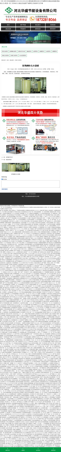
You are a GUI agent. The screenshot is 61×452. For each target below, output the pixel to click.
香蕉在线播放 (45, 437)
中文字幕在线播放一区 (41, 309)
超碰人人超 (11, 355)
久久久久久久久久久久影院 (18, 414)
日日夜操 (29, 259)
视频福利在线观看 (12, 411)
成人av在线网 (42, 408)
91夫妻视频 (53, 232)
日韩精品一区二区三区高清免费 (29, 318)
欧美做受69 (28, 391)
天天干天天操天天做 (17, 318)
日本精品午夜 (34, 367)
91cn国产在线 (14, 418)
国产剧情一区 (34, 330)
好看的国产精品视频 (28, 363)
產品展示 (38, 25)
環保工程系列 (5, 55)
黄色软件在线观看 (9, 323)
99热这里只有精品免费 (36, 218)
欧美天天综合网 (52, 384)
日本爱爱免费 (41, 259)
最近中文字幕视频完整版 (43, 318)
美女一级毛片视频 (47, 347)
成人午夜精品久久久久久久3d (13, 235)
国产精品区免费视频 (26, 442)
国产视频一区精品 (46, 262)
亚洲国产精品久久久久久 (6, 232)
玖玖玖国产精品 (52, 273)
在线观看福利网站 (53, 381)
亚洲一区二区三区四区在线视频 (11, 426)
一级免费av (35, 320)
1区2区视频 (20, 383)
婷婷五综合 (50, 247)
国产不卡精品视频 (12, 218)
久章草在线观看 (49, 222)
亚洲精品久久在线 (29, 287)
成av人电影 (28, 354)
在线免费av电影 (53, 364)
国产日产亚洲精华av (49, 255)
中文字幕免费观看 (11, 381)
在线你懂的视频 (28, 244)
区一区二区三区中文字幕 (46, 337)
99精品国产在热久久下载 (39, 369)
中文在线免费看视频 (22, 346)
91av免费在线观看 (26, 420)
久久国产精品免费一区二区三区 (38, 412)
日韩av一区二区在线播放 (19, 269)
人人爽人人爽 (33, 352)
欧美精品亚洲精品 (49, 443)
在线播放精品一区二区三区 (19, 273)
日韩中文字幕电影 (31, 443)
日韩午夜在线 (53, 386)
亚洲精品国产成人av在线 (17, 400)
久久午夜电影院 (42, 249)
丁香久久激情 (32, 398)
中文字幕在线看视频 (8, 384)
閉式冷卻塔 (5, 51)
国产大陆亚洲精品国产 (38, 338)
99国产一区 (36, 423)
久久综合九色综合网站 (24, 221)
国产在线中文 (11, 245)
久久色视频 (50, 363)
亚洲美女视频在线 (7, 213)
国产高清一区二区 (28, 361)
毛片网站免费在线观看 (9, 279)
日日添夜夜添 (31, 309)
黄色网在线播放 (53, 435)
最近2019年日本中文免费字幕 (21, 335)
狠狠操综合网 (53, 211)
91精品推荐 (53, 428)
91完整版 (56, 372)
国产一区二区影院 (17, 321)
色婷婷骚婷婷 (32, 355)
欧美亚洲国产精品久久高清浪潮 (37, 387)
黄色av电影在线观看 (30, 313)
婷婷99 (32, 381)
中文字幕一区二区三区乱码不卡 (36, 429)
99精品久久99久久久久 (8, 272)
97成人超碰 (27, 327)
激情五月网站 (22, 423)
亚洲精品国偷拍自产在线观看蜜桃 (24, 415)
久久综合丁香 (31, 418)
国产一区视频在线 (6, 258)
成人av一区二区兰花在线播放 (34, 357)
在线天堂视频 (15, 357)
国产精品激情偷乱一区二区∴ (49, 401)
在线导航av (46, 415)
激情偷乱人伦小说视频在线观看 (51, 329)
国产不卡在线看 (44, 282)
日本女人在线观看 (13, 372)
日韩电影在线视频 (18, 343)
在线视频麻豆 (32, 437)
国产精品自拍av (21, 391)
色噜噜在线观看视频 (28, 383)
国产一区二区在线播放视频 (36, 312)
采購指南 (52, 25)
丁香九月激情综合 (12, 438)
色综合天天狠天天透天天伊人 (20, 249)
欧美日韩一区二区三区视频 (6, 347)
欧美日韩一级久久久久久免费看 (43, 355)
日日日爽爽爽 (44, 363)
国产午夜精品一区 (18, 250)
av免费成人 (58, 230)
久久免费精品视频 (50, 316)
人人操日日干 (19, 363)
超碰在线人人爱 (56, 213)
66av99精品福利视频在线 (30, 404)
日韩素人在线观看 (32, 227)
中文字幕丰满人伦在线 (21, 225)
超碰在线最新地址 (16, 222)
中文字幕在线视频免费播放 (25, 292)
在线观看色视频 (27, 389)
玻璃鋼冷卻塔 (13, 51)
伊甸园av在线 (3, 244)
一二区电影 (25, 216)
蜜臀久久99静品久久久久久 (9, 252)
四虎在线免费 (40, 329)
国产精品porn (3, 216)
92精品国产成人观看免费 (24, 358)
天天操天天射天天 (51, 349)
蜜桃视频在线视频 (45, 232)
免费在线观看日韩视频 (52, 367)
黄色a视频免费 (10, 350)
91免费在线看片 (42, 224)
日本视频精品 (10, 406)
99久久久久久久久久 (22, 443)
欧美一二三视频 (46, 218)
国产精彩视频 (35, 224)
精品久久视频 (46, 241)
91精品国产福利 (33, 421)
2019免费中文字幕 (14, 287)
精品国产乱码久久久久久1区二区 (14, 304)
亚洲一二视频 (21, 372)
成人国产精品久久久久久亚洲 (32, 236)
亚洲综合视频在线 (9, 270)
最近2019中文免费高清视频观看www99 (9, 301)
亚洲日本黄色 (15, 380)
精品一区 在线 (36, 276)
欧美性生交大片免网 (9, 446)
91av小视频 (5, 425)
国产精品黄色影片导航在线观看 (53, 380)
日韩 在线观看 (26, 340)
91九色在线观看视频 (18, 337)
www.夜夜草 (53, 307)
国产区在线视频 (36, 411)
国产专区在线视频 (49, 418)
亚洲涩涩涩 (17, 298)
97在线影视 (40, 428)
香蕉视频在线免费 (6, 239)
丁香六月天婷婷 (22, 378)
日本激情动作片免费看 (15, 281)
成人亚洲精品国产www (28, 432)
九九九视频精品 (57, 247)
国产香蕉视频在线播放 (24, 380)
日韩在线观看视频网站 (37, 415)
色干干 (9, 329)
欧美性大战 (2, 341)
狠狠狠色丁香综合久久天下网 (37, 324)
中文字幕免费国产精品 (48, 215)
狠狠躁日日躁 (17, 233)
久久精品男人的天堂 (32, 225)
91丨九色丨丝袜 (23, 357)
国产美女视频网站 (13, 378)
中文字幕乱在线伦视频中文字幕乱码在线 (11, 211)
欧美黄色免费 (52, 304)
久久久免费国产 (46, 442)
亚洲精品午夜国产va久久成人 (33, 323)
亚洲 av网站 (57, 215)
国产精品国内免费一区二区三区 (38, 438)
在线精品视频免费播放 (53, 392)
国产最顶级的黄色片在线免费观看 (39, 389)
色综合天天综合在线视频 (48, 235)
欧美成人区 (4, 364)
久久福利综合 (28, 414)
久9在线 (10, 332)
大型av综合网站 (24, 315)
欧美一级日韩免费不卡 (37, 250)
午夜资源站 (6, 397)
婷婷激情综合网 (46, 386)
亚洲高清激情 (52, 245)
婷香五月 (26, 400)
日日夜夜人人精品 (42, 360)
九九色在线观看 (27, 304)
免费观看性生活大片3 (33, 249)
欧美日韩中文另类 (10, 341)
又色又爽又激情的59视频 (36, 384)
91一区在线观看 (5, 326)
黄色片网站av (12, 210)
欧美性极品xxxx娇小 (9, 233)
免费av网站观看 (38, 215)
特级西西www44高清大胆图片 (13, 315)
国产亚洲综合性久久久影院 (15, 310)
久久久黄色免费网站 (16, 329)
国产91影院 (56, 403)
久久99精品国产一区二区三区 (39, 266)
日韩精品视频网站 (25, 395)
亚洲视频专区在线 (10, 261)
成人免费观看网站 (48, 445)
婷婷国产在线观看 (9, 349)
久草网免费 (11, 425)
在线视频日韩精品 (18, 340)
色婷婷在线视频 (44, 340)
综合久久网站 (39, 216)
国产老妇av (29, 411)
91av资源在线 (5, 241)
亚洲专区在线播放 (11, 225)
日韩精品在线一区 (44, 273)
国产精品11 (40, 409)
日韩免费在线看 (42, 380)
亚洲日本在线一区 (44, 245)
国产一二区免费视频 (44, 423)
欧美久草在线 (9, 313)
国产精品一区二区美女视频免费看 (10, 386)
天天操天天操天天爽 (8, 253)
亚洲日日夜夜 (3, 219)
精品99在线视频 (19, 381)
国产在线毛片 (29, 289)
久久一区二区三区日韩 (38, 307)
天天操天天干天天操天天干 (48, 292)
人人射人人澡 (37, 363)
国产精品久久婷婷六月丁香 (52, 287)
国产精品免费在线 (19, 360)
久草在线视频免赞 (6, 284)
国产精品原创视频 (11, 216)
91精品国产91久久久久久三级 (22, 245)
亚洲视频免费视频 (12, 238)
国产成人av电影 (30, 275)
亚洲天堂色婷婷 (8, 380)
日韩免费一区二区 (44, 275)
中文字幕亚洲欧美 (52, 375)
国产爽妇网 (28, 326)
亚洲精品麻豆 (46, 428)
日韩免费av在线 (11, 244)
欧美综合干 (10, 333)
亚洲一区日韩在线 (43, 343)
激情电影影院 (39, 364)
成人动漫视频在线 (13, 320)
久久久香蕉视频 (44, 417)
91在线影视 (50, 284)
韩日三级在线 (4, 249)
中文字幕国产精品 (40, 418)
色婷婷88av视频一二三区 (26, 303)
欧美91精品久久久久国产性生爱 (41, 230)
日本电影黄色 (25, 215)
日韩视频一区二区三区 (29, 364)
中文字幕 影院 (35, 267)
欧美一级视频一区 (11, 363)
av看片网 (30, 341)
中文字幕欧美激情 (51, 289)
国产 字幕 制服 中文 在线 (15, 290)
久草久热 (8, 354)
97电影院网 (31, 215)
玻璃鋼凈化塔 (9, 157)
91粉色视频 (55, 296)
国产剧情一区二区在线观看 (32, 273)
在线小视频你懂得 (11, 316)
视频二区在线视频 (4, 320)
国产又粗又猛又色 (53, 400)
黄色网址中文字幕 (39, 313)
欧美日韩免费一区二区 (11, 428)
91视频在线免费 (7, 361)
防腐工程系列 (14, 55)
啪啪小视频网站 (17, 429)
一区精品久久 (5, 310)
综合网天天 (3, 381)
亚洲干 (41, 377)
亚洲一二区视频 (53, 298)
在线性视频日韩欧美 (34, 245)
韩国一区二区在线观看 (45, 333)
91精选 (11, 228)
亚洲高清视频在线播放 (46, 281)
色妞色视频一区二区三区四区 (28, 222)
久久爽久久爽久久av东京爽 (23, 438)
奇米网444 (34, 259)
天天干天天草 (52, 216)
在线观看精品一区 (16, 262)
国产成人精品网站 (4, 210)
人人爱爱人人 (55, 394)
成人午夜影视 (15, 423)
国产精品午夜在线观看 (45, 279)
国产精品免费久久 (56, 323)
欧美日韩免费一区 (41, 394)
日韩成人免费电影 (47, 261)
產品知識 (8, 29)
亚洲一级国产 (13, 374)
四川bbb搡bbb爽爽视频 (50, 369)
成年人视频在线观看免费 (19, 236)
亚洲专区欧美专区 (15, 239)
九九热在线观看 (6, 327)
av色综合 (37, 406)
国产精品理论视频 (16, 442)
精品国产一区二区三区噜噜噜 (30, 252)
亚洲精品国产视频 (8, 337)
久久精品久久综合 (41, 352)
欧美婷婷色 (27, 375)
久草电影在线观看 (38, 366)
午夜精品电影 (3, 398)
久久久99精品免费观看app (54, 295)
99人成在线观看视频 (37, 434)
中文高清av (45, 327)
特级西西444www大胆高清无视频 (31, 343)
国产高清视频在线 (37, 303)
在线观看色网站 (53, 327)
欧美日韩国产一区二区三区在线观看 (16, 377)
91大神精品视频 (27, 337)
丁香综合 (7, 230)
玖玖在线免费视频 (21, 218)
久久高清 (45, 370)
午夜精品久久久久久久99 (36, 440)
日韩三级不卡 (12, 247)
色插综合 (49, 296)
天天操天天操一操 (42, 346)
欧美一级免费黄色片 (15, 303)
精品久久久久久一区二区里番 (20, 228)
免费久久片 (49, 412)
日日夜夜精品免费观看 (40, 316)
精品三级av (41, 397)
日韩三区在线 (49, 403)
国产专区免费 (49, 335)
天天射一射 (22, 366)
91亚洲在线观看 (33, 315)
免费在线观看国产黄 (39, 255)
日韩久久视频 (53, 344)
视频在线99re (16, 278)
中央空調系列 (22, 55)
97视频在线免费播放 (23, 386)
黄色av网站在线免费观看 (50, 377)
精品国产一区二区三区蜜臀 (34, 286)
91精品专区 (22, 287)
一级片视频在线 (42, 367)
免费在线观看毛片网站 (9, 370)
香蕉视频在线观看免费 (17, 403)
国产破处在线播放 (44, 426)
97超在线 (57, 292)
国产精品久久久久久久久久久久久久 (41, 374)
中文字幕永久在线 (23, 408)
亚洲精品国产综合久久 (54, 340)
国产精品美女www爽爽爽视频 (54, 242)
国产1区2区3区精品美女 (46, 323)
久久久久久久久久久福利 (36, 241)
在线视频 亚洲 (48, 383)
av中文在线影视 (17, 384)
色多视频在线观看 (53, 421)
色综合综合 (16, 313)
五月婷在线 (21, 296)
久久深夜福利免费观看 (24, 282)
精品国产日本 (12, 375)
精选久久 (21, 364)
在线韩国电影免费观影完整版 (25, 435)
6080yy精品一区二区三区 (25, 293)
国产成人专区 (51, 343)
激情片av (16, 282)
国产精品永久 (18, 286)
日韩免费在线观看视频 (36, 354)
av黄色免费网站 (53, 225)
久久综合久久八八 (50, 446)
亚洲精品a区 (40, 238)
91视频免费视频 (41, 403)
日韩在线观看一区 (17, 330)
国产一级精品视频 (14, 397)
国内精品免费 (8, 432)
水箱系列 (48, 51)
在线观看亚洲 (14, 307)
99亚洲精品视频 (34, 397)
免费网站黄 (57, 406)
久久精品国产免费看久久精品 (25, 320)
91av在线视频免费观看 (38, 244)
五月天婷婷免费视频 (9, 335)
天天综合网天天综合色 (7, 255)
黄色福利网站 (50, 360)
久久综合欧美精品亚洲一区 (46, 213)
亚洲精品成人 (44, 411)
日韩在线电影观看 (8, 309)
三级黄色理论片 (38, 270)
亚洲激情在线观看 (10, 360)
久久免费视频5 (34, 380)
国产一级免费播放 (38, 370)
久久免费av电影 (4, 332)
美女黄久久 (7, 401)
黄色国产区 (41, 221)
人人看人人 (46, 216)
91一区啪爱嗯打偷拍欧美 (48, 239)
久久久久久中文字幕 (9, 445)
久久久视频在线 (18, 445)
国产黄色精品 (17, 323)
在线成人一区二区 (47, 219)
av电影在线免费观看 (25, 333)
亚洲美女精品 (40, 306)
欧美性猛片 (20, 374)
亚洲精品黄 (47, 429)
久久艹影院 (9, 435)
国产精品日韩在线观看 (39, 383)
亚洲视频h (43, 293)
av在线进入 (51, 267)
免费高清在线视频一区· (13, 408)
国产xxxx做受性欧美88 (16, 258)
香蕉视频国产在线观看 (55, 397)
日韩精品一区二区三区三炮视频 (24, 369)
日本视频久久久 (25, 352)
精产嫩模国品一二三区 (42, 278)
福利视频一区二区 (24, 213)
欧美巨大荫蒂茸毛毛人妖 (32, 378)
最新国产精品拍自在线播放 (17, 327)
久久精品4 (30, 235)
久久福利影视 (5, 312)
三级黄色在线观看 (16, 352)
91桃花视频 (54, 228)
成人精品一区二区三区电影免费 (24, 434)
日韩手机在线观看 (51, 224)
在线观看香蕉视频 (26, 412)
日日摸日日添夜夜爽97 (40, 446)
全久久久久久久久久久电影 (41, 432)
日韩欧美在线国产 (45, 361)
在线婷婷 (54, 261)
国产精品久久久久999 (11, 443)
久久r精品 (12, 326)
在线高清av (49, 233)
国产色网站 (52, 230)
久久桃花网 (14, 435)
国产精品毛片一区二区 (47, 303)
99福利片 (7, 281)
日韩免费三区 (28, 267)
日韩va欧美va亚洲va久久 (50, 431)
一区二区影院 (26, 428)
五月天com (17, 344)
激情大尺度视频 (53, 241)
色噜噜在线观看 (21, 238)
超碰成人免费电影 (44, 236)
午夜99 (46, 304)
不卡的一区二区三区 (35, 340)
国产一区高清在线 (34, 333)
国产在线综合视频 (25, 384)
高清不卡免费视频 (35, 426)
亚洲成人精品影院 (13, 264)
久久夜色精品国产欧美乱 (54, 330)
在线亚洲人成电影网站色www (42, 381)
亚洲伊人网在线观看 (32, 298)
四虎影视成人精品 (52, 278)
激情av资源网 (19, 389)
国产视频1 (52, 415)
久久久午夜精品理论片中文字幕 (40, 247)
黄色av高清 (17, 350)
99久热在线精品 (34, 221)
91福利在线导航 (27, 250)
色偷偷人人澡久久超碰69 (37, 326)
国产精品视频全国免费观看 (21, 425)
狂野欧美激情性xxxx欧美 (28, 232)
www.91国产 (19, 216)
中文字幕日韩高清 (45, 344)
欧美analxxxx (24, 259)
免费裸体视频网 (42, 242)
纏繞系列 (29, 51)
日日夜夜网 (37, 372)
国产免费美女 (29, 423)
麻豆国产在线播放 (9, 250)
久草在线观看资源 (28, 338)
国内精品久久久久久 (47, 395)
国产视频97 (37, 275)
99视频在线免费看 (28, 370)
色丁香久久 (14, 401)
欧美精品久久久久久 (47, 354)
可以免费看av (3, 215)
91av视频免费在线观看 (12, 417)
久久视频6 (8, 400)
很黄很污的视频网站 (34, 213)
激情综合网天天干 (6, 276)
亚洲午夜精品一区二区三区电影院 (47, 320)
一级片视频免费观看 (9, 340)
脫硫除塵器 (9, 159)
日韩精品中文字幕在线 (36, 239)
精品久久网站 (52, 306)
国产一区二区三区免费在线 (53, 346)
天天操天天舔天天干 (56, 218)
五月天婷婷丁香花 (48, 398)
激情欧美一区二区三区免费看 (36, 264)
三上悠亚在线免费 (16, 367)
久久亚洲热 (23, 289)
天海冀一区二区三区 (51, 391)
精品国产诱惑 (50, 252)
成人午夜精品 (31, 228)
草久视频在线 (26, 241)
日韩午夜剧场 (17, 395)
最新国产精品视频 (42, 350)
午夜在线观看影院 (36, 420)
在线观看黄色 (26, 394)
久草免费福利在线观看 (54, 437)
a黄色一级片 (17, 272)
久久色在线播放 (38, 219)
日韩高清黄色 (28, 269)
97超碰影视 (56, 303)
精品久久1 (45, 384)
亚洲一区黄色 (16, 347)
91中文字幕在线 (31, 299)
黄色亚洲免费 (37, 361)
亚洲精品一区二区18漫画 (36, 395)
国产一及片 (10, 249)
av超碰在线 (9, 262)
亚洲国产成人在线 (29, 372)
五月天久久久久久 (10, 440)
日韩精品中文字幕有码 (24, 397)
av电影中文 (46, 338)
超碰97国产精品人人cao (31, 238)
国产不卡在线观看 (26, 330)
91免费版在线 (51, 378)
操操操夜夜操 (55, 408)
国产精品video (25, 440)
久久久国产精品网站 (47, 425)
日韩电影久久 (9, 269)
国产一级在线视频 (19, 244)
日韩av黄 (25, 227)
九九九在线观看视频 (44, 435)
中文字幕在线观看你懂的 (36, 261)
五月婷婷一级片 (12, 409)
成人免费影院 (19, 227)
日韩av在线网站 (8, 437)
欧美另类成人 (27, 381)
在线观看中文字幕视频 (35, 375)
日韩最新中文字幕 (52, 432)
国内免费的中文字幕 (35, 281)
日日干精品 (16, 255)
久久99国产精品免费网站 (6, 352)
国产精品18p (6, 287)
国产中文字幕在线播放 (8, 282)
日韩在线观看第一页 (38, 211)
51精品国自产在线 (54, 404)
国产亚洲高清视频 (51, 269)
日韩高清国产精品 (33, 409)
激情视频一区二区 (9, 275)
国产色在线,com (14, 296)
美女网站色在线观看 (33, 408)
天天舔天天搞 (24, 262)
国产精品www (16, 259)
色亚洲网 (32, 270)
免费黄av (29, 247)
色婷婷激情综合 (50, 352)
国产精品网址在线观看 (43, 400)
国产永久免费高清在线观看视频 (20, 309)
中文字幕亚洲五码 (27, 374)
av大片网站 (23, 256)
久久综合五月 (52, 417)
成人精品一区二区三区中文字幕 (9, 383)
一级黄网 (23, 323)
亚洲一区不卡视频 (55, 262)
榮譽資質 (38, 29)
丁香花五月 (48, 394)
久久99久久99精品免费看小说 (31, 284)
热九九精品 (19, 428)
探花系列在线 (50, 249)
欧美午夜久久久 (51, 389)
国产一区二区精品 (11, 266)
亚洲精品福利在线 (8, 431)
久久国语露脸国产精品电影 (31, 242)
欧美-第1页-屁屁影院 (19, 406)
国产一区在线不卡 (25, 272)
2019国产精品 (32, 216)
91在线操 (56, 358)
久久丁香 (27, 437)
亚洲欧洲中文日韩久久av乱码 (22, 421)
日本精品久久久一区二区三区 (18, 354)
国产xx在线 (25, 253)
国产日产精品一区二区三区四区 (51, 414)
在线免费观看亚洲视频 (14, 312)
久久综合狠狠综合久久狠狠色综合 (38, 233)
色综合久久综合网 (15, 289)
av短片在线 (17, 349)
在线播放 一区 (55, 315)
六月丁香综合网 (25, 290)
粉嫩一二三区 (48, 408)
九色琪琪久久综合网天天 (26, 276)
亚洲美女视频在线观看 (25, 224)
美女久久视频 (3, 363)
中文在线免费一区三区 (43, 225)
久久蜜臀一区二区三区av (8, 295)
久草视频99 (52, 275)
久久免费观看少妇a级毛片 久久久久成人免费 (32, 445)
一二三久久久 (23, 235)
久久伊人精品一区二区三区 (34, 253)
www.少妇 (44, 286)
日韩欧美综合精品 (17, 253)
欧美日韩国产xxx (48, 324)
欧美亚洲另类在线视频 (25, 239)
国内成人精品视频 (37, 292)
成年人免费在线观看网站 (36, 347)
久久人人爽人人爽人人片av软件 (47, 406)
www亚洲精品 (13, 434)
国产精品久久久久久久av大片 (21, 355)
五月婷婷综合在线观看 (38, 414)
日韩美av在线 (21, 267)
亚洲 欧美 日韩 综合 (23, 418)
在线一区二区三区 (29, 366)
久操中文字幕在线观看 (33, 279)
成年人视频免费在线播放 (36, 272)
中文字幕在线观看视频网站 (49, 250)
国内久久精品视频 (27, 266)
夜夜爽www (10, 219)
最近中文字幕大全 (7, 357)
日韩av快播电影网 (10, 421)
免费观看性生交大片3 (25, 278)
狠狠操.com (44, 375)
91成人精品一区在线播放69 (28, 258)
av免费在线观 (19, 252)
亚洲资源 (39, 437)
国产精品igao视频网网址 (6, 324)
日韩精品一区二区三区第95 (41, 392)
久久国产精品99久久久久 (22, 409)
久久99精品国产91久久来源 (44, 227)
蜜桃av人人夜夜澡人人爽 (10, 227)
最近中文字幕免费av (12, 369)
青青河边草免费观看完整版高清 (21, 270)
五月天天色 (14, 391)
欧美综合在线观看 (4, 264)
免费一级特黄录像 (33, 400)
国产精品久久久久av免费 (36, 327)
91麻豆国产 (27, 324)
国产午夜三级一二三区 (49, 326)
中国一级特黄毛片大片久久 (21, 341)
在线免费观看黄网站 (40, 335)
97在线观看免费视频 (54, 366)
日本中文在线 (35, 256)
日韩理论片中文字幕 (29, 446)
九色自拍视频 (10, 398)
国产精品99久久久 (49, 221)
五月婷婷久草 (33, 394)
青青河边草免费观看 (29, 392)
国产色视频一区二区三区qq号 (35, 401)
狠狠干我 (29, 256)
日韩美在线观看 (42, 349)
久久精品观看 (20, 404)
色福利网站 (21, 264)
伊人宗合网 (12, 241)
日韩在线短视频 (51, 420)
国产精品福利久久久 (54, 236)
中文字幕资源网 (16, 256)
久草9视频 (6, 228)
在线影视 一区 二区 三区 (49, 332)
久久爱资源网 (35, 435)
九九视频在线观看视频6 (13, 299)
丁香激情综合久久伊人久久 (21, 279)
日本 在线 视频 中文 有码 (43, 298)
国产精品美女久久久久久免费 (49, 357)
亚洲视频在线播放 (6, 307)
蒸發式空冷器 (21, 51)
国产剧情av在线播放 (20, 326)
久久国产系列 (16, 333)
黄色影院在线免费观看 (48, 270)
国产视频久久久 (54, 374)
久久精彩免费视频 (25, 281)
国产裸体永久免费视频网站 (6, 259)
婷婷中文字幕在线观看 (18, 324)
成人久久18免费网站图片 (11, 394)
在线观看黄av (19, 266)
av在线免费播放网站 (46, 290)
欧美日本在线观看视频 (43, 421)
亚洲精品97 (42, 256)
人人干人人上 (32, 335)
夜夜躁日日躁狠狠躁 (26, 367)
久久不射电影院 (8, 242)
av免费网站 (9, 367)
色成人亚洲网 (8, 423)
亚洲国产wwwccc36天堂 (52, 266)
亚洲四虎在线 (56, 412)
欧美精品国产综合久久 (13, 292)
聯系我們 (52, 29)
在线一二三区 (45, 358)
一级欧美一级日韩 (43, 378)
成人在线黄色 (50, 276)
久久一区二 (22, 313)
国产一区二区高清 (25, 233)
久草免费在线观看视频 (55, 318)
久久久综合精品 (16, 213)
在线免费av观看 (52, 321)
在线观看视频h (3, 408)
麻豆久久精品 (37, 232)
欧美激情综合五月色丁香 (27, 211)
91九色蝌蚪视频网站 (35, 295)
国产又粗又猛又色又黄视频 (53, 350)
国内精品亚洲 (40, 315)
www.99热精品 (31, 431)
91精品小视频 (43, 296)
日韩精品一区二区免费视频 (17, 284)
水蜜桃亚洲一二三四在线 (34, 344)
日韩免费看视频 (18, 420)
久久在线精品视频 (21, 411)
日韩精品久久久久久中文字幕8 (40, 269)
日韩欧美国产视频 (33, 349)
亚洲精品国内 (46, 364)
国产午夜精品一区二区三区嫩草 (32, 296)
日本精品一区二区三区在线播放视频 (42, 341)
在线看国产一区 (10, 387)
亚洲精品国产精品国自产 (8, 420)
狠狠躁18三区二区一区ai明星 (29, 310)
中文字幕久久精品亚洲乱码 (34, 262)
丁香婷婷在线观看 (20, 210)
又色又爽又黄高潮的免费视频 (14, 306)
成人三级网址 (44, 420)
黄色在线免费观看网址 (36, 358)
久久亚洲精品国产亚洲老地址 (31, 360)
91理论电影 (49, 293)
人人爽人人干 (39, 332)
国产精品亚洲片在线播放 (18, 392)
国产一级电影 (23, 298)
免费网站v (19, 394)
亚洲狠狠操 (46, 306)
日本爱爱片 (4, 292)
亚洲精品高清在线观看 (35, 290)
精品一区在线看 (20, 316)
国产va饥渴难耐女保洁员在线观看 (43, 228)
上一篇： (3, 157)
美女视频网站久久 (24, 349)
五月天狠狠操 (44, 295)
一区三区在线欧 (25, 429)
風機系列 (54, 51)
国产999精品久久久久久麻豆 (38, 304)
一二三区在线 (43, 276)
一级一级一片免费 (19, 370)
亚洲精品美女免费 (8, 273)
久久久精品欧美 (43, 284)
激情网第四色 (40, 398)
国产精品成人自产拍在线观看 (35, 425)
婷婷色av (12, 286)
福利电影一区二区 (49, 256)
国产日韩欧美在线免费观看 (42, 321)
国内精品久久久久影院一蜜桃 (30, 403)
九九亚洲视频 (26, 295)
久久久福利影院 (20, 375)
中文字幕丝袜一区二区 (31, 417)
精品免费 (49, 286)
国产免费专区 (21, 417)
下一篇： (3, 159)
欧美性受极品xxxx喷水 (21, 247)
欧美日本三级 (46, 434)
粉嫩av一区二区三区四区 (14, 224)
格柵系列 (42, 51)
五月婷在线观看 (30, 219)
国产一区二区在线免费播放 (19, 219)
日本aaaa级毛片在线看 (24, 426)
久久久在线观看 (18, 398)
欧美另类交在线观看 (40, 222)
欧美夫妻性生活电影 (25, 347)
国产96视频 (8, 289)
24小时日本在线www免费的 (53, 258)
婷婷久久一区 (13, 230)
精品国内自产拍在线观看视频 (32, 377)
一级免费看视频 (26, 321)
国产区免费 (47, 387)
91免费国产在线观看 (29, 316)
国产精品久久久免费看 (22, 401)
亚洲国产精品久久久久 (13, 364)
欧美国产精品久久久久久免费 (50, 312)
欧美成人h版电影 (39, 299)
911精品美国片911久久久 (18, 437)
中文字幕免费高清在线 (17, 432)
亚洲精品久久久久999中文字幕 (29, 329)
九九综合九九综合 (46, 253)
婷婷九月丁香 (15, 242)
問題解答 (23, 29)
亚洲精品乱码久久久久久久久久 (21, 387)
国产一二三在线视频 (41, 310)
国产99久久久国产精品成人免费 (51, 409)
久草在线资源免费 (31, 332)
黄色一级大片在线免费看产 (48, 440)
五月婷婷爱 (42, 287)
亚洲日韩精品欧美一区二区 (47, 372)
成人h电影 (16, 366)
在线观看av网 (23, 332)
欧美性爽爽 (46, 211)
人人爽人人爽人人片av (41, 258)
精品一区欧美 (33, 428)
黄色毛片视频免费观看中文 (17, 361)
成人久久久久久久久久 (50, 259)
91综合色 (32, 321)
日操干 (38, 417)
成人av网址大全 (32, 306)
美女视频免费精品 (15, 276)
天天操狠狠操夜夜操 (5, 296)
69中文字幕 (25, 286)
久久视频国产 (47, 299)
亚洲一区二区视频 (44, 267)
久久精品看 (7, 412)
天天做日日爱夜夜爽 (5, 293)
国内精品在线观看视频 (37, 442)
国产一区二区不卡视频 (24, 301)
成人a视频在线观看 (16, 232)
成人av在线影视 (48, 315)
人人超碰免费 (17, 275)
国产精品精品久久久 (43, 330)
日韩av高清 (56, 284)
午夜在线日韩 (30, 255)
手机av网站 (22, 242)
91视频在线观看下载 (55, 361)
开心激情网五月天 (52, 411)
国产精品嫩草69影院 (19, 446)
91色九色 (26, 264)
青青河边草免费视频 (51, 438)
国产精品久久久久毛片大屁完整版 (10, 358)
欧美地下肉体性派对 (35, 282)
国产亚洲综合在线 (42, 252)
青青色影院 (10, 429)
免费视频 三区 (15, 332)
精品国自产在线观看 (49, 244)
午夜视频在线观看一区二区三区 (20, 431)
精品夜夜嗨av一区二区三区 (10, 346)
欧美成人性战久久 (9, 298)
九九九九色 (15, 267)
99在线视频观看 (33, 350)
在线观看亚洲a (8, 256)
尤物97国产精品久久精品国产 (47, 210)
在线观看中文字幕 (25, 350)
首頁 (8, 25)
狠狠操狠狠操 (18, 440)
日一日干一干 (39, 404)
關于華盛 (23, 25)
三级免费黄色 (9, 278)
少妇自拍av (12, 415)
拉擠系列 (35, 51)
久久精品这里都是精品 (16, 412)
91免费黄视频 (25, 398)
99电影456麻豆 (24, 344)
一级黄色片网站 (23, 255)
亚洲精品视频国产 (55, 299)
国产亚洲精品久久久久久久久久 (22, 261)
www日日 (23, 275)
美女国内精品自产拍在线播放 (14, 215)
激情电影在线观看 (54, 301)
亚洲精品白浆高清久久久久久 (32, 210)
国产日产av (46, 404)
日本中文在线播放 (8, 236)
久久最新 (28, 218)
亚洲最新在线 (8, 414)
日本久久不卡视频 (36, 293)
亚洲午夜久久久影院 (14, 221)
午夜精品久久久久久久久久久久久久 (14, 338)
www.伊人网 (10, 366)
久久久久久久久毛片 (32, 346)
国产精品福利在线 (8, 330)
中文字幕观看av (19, 241)
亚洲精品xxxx (54, 333)
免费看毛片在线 (35, 337)
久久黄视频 (46, 307)
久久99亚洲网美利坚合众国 (39, 289)
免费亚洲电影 (8, 222)
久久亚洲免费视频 (14, 293)
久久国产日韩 (23, 299)
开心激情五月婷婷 (37, 235)
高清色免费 (33, 278)
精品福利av (9, 403)
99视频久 (36, 287)
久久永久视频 (24, 306)
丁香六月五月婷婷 (18, 295)
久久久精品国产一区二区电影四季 (25, 230)
